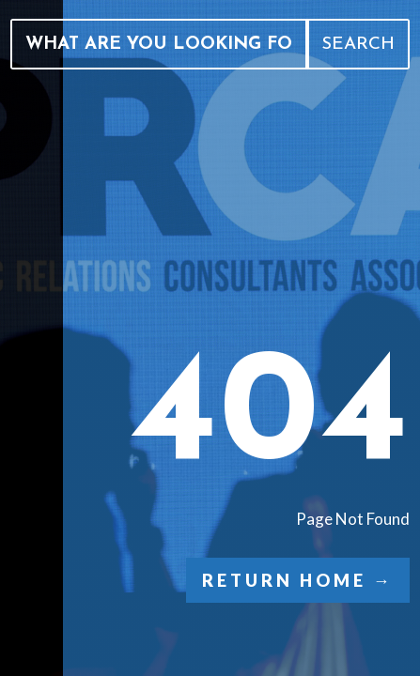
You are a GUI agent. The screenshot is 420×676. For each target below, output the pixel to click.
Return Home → (298, 580)
